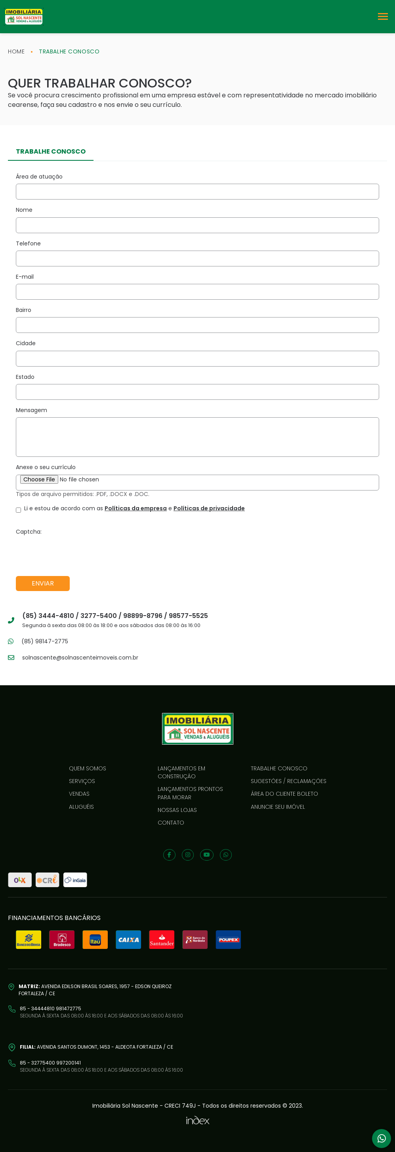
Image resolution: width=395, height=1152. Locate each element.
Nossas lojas (177, 810)
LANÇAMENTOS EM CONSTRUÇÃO (181, 772)
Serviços (82, 781)
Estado (25, 377)
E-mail (25, 277)
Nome (24, 210)
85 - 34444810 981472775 (50, 1008)
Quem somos (87, 768)
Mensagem (31, 410)
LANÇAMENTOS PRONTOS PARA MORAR (190, 793)
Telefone (28, 243)
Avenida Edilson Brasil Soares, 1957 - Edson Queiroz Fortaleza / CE (95, 990)
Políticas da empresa (136, 508)
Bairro (23, 310)
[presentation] (76, 554)
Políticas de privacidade (209, 508)
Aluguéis (81, 807)
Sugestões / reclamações (288, 781)
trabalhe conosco (69, 51)
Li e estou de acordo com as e (134, 508)
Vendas (79, 794)
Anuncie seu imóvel (278, 807)
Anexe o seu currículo (46, 467)
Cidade (26, 343)
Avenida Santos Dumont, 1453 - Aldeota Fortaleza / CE (96, 1047)
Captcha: (29, 532)
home (16, 51)
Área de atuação (39, 177)
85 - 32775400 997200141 (50, 1062)
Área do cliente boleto (284, 794)
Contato (171, 823)
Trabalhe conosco (279, 768)
